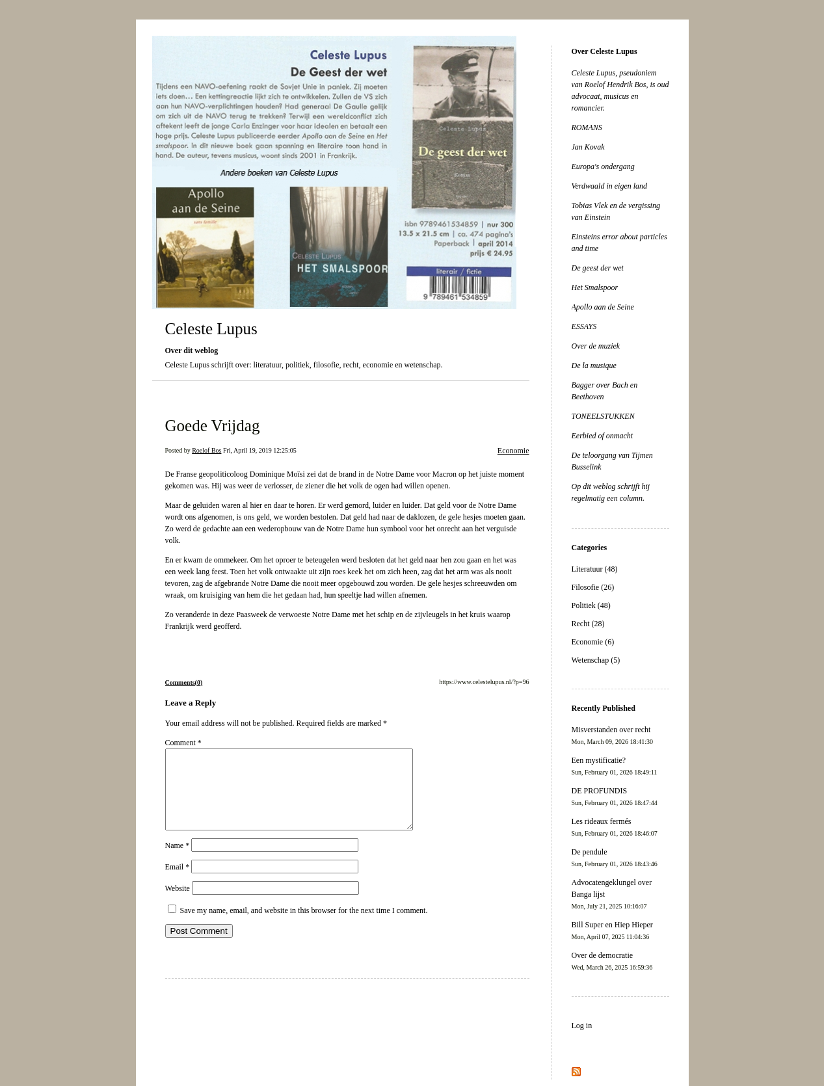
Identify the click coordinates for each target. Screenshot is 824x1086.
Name (177, 861)
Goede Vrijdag (212, 425)
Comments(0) (184, 682)
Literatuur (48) (595, 569)
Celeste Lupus (211, 329)
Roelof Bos (206, 450)
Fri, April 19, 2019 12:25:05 (260, 450)
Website (177, 903)
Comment (183, 742)
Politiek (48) (591, 605)
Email (177, 882)
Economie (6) (593, 641)
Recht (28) (588, 623)
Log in (582, 1025)
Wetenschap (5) (596, 660)
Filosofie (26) (593, 587)
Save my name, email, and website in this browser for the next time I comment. (304, 926)
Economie (513, 450)
